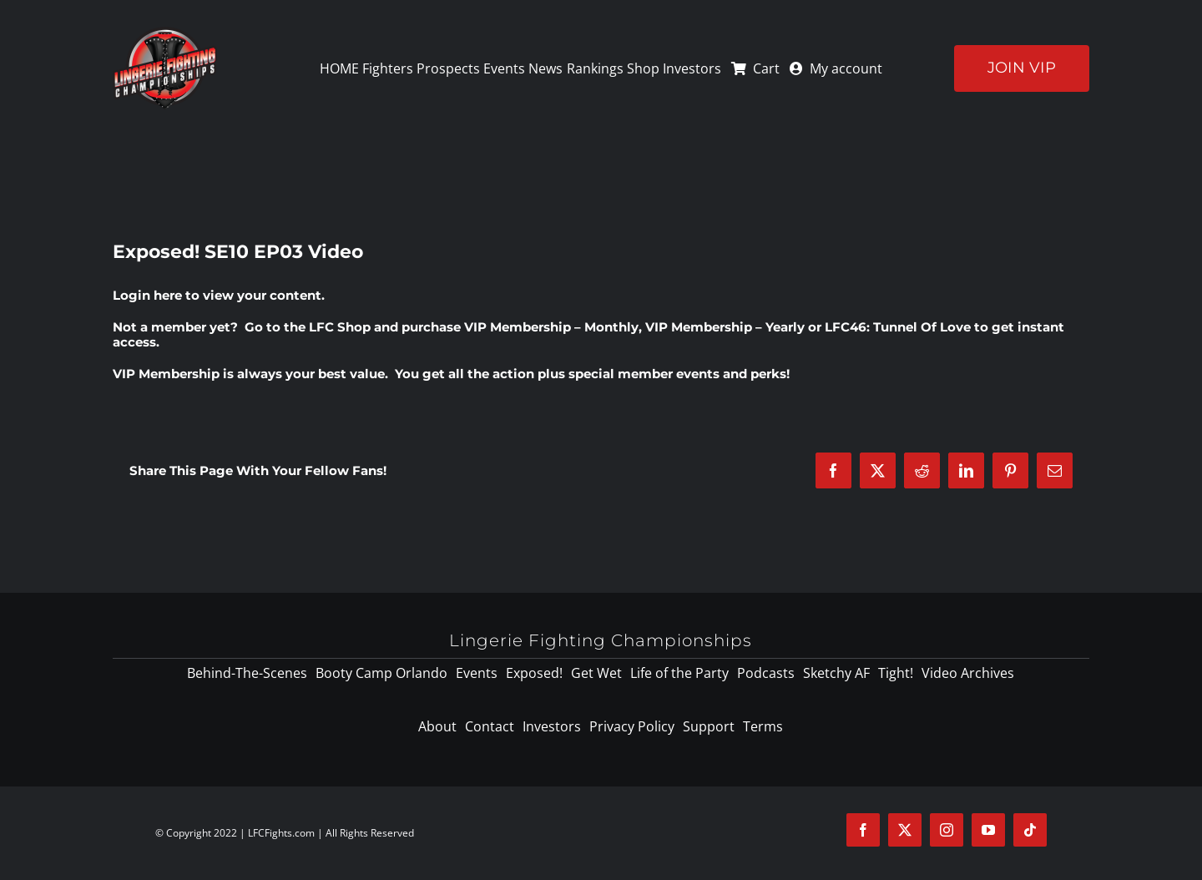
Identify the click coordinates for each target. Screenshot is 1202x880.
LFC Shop (340, 327)
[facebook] (863, 830)
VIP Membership (166, 374)
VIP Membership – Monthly (551, 327)
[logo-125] (165, 32)
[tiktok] (1030, 830)
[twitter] (905, 830)
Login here (147, 295)
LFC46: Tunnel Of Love (898, 327)
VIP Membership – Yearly (725, 327)
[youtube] (988, 830)
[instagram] (946, 830)
